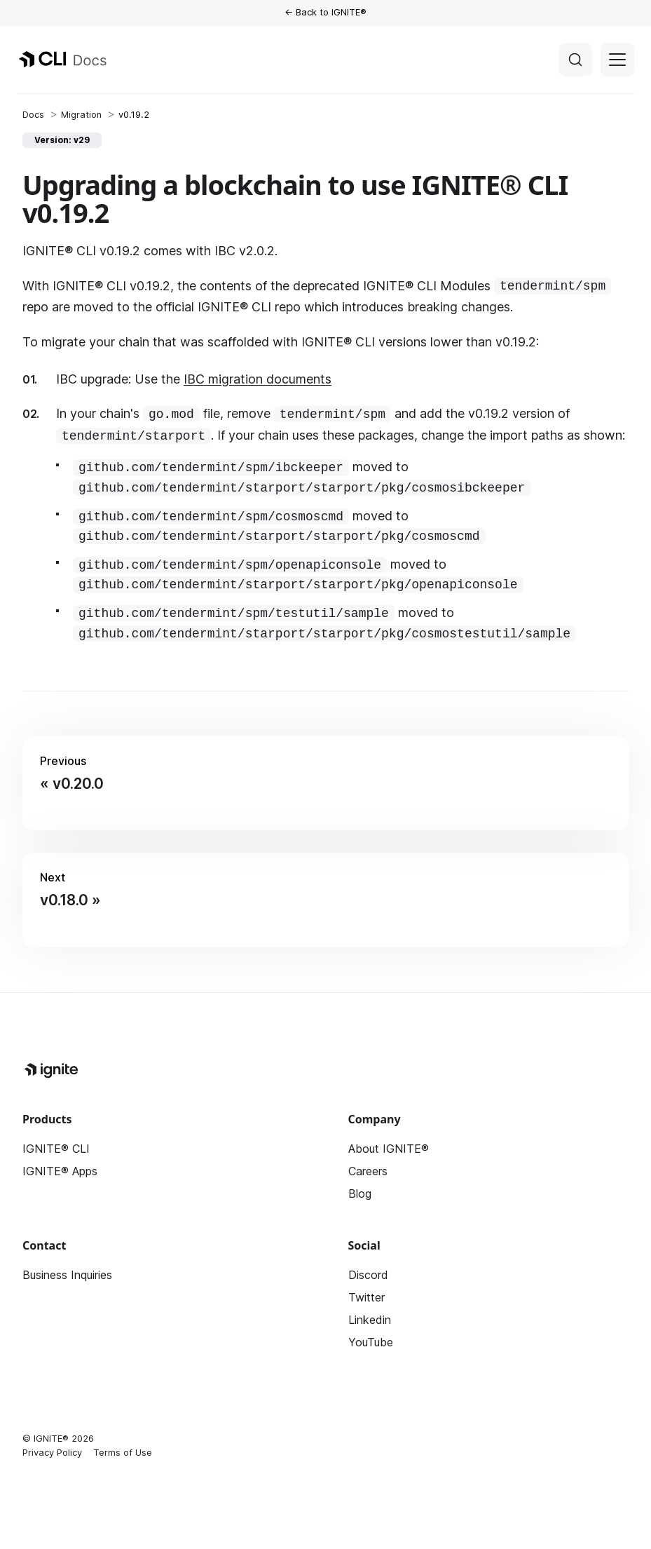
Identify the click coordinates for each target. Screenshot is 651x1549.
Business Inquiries (67, 1275)
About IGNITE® (388, 1149)
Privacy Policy (52, 1452)
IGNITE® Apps (59, 1171)
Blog (359, 1193)
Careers (368, 1171)
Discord (368, 1275)
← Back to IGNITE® (325, 12)
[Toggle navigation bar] (617, 59)
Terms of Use (122, 1452)
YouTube (370, 1342)
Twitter (366, 1297)
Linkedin (369, 1320)
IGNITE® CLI (56, 1149)
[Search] (575, 59)
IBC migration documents (257, 379)
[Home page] (33, 114)
